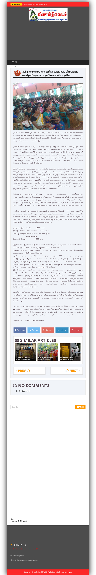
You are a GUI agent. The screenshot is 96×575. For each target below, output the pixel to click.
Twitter (34, 330)
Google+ (47, 330)
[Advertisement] (48, 41)
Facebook (20, 330)
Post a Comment (23, 391)
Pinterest (76, 330)
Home (13, 519)
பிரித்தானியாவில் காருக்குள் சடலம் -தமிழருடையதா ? (42, 4)
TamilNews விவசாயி (50, 572)
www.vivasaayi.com (17, 556)
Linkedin (62, 330)
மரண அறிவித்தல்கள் (19, 521)
